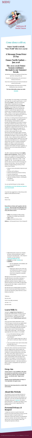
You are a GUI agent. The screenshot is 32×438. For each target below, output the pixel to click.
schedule (7, 207)
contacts (17, 400)
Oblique (21, 435)
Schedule (16, 91)
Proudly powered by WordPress (8, 435)
